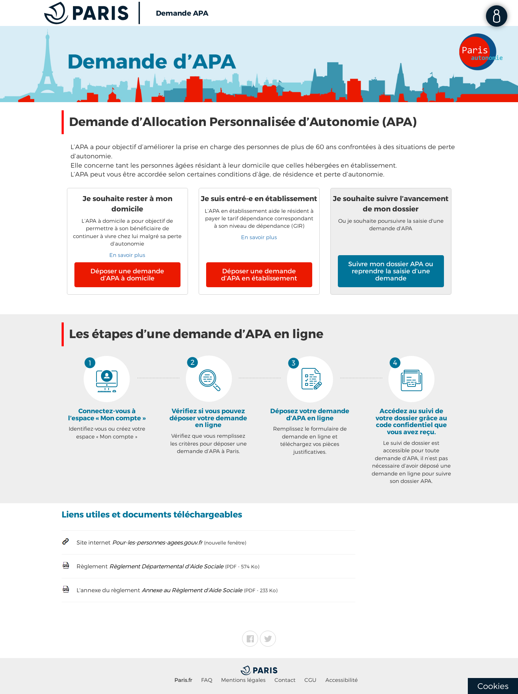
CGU (310, 680)
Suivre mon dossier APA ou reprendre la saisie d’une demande (390, 271)
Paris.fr (183, 680)
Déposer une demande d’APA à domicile (127, 274)
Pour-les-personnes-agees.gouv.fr (157, 542)
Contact (284, 680)
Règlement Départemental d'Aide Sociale (166, 566)
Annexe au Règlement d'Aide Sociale (192, 590)
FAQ (206, 680)
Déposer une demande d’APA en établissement (259, 274)
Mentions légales (243, 680)
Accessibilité (341, 680)
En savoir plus (127, 255)
